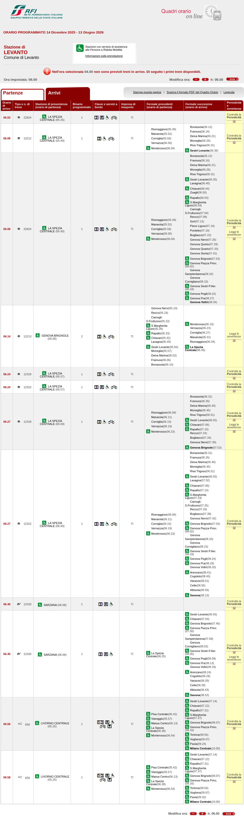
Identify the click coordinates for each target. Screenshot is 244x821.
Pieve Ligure (198, 225)
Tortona (195, 734)
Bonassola (196, 126)
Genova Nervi (198, 239)
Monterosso (158, 148)
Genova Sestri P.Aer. (203, 286)
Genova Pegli (198, 293)
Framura (195, 131)
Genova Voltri (198, 567)
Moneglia (196, 140)
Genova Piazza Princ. (203, 263)
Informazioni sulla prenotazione (104, 55)
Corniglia (156, 138)
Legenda (229, 92)
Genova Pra (197, 298)
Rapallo (195, 197)
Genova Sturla (199, 253)
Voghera (195, 739)
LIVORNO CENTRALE (55, 723)
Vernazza (157, 142)
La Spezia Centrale (155, 655)
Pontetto (195, 230)
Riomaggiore (159, 129)
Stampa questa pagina (147, 92)
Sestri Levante (199, 179)
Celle (193, 585)
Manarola (157, 133)
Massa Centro (160, 723)
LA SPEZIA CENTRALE (51, 118)
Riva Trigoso (198, 145)
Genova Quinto (199, 244)
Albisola (195, 590)
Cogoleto (195, 576)
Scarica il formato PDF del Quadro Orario (192, 92)
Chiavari (195, 188)
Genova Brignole (200, 258)
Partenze (13, 92)
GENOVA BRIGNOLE (55, 335)
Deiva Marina (198, 136)
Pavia (193, 743)
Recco (194, 216)
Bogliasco (196, 235)
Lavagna (195, 183)
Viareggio (157, 718)
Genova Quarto (199, 248)
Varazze (195, 580)
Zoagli (194, 192)
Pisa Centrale (159, 714)
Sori (192, 221)
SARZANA (51, 604)
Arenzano (196, 572)
